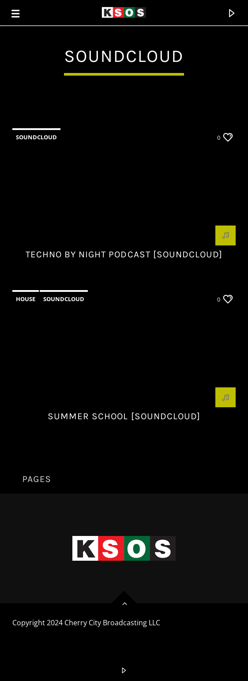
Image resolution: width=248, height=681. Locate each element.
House (25, 299)
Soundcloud (36, 137)
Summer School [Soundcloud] (124, 416)
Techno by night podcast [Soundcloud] (124, 254)
